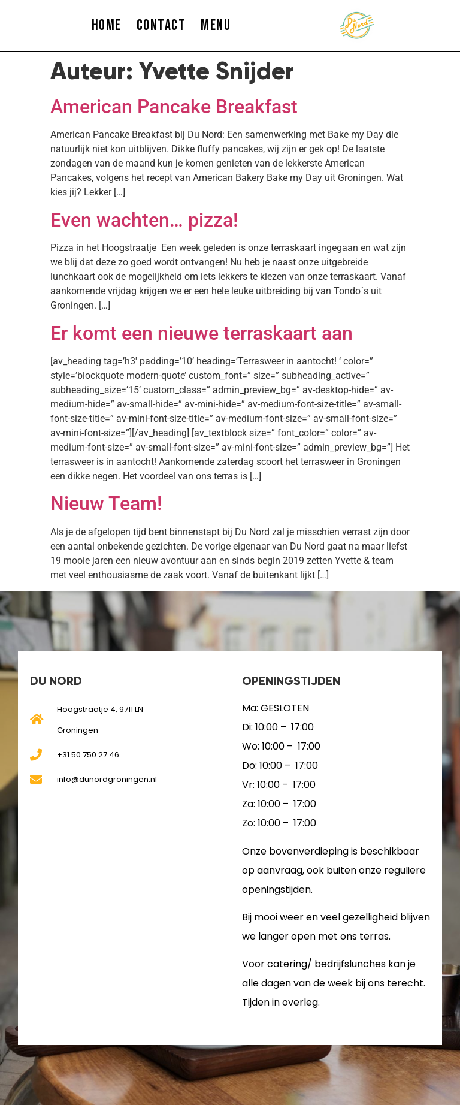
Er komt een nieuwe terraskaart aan (201, 333)
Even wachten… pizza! (144, 220)
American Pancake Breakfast (174, 106)
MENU (216, 25)
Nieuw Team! (106, 503)
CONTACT (161, 25)
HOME (107, 25)
